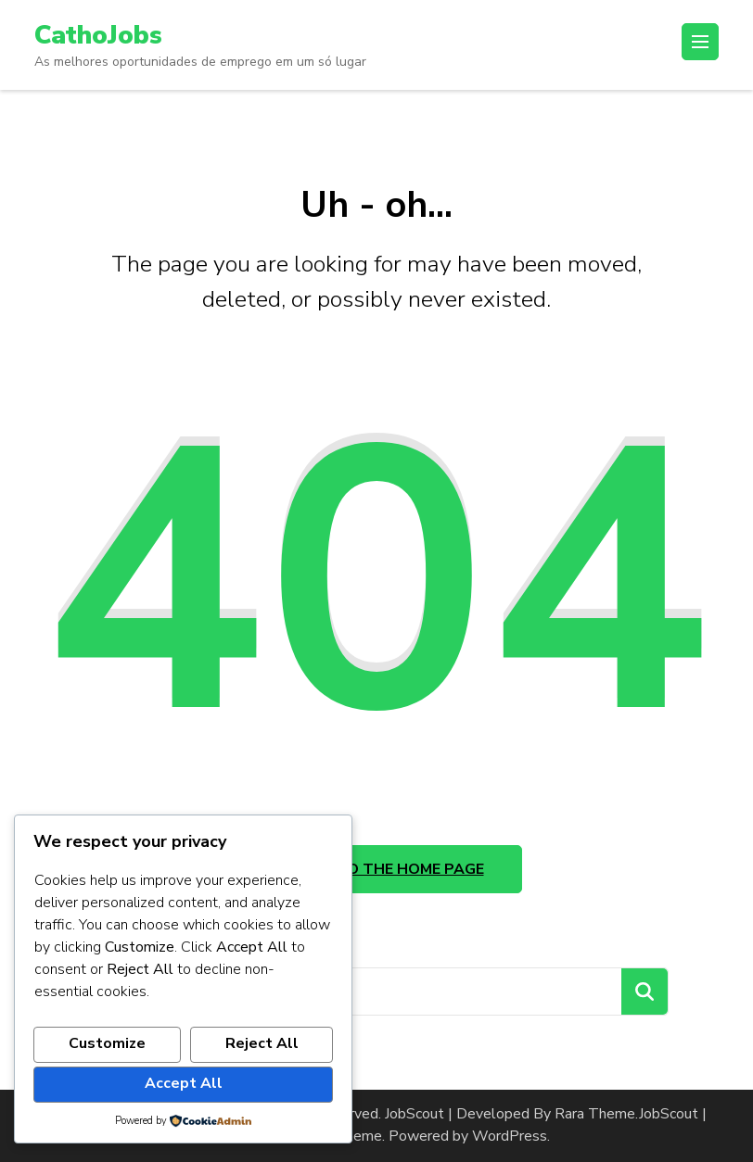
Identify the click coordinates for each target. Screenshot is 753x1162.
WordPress (509, 1136)
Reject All (262, 1043)
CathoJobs (98, 35)
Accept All (184, 1083)
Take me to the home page (377, 869)
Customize (107, 1043)
